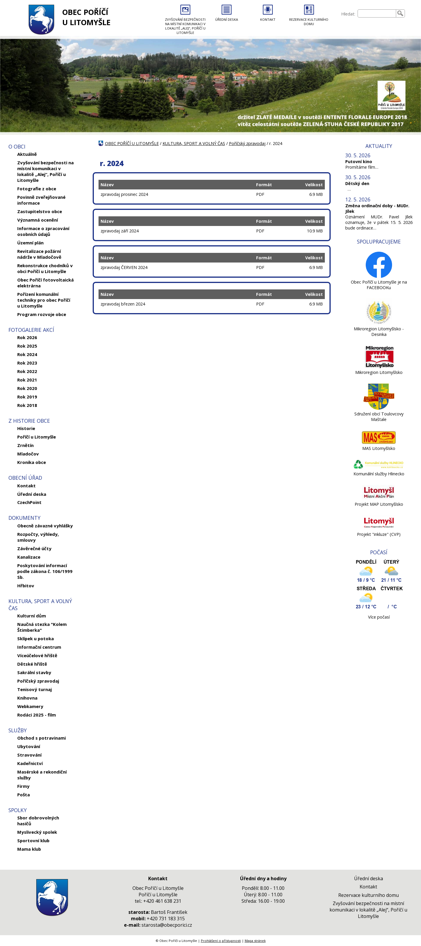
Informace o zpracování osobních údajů (43, 231)
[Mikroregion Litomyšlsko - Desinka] (379, 323)
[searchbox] (377, 13)
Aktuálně (27, 154)
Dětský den (357, 183)
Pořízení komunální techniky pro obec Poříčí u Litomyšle (43, 300)
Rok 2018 (27, 405)
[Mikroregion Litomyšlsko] (379, 367)
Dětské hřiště (32, 664)
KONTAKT (267, 19)
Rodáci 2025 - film (36, 715)
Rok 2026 (27, 337)
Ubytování (28, 746)
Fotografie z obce (36, 188)
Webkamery (30, 706)
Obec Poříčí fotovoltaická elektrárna (45, 283)
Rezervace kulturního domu (368, 895)
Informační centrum (39, 647)
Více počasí (379, 617)
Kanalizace (28, 557)
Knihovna (27, 698)
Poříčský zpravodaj (38, 681)
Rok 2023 (27, 363)
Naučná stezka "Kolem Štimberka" (42, 627)
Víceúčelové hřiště (37, 655)
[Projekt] (379, 528)
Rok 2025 (27, 346)
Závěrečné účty (34, 548)
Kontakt (26, 485)
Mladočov (28, 454)
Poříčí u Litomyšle (36, 437)
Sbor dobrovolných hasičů (38, 820)
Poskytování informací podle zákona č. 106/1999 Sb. (45, 571)
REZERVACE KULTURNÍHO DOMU (308, 21)
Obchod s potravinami (41, 738)
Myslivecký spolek (37, 832)
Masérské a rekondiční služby (42, 775)
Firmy (23, 786)
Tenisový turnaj (34, 689)
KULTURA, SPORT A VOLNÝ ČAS (194, 143)
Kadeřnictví (30, 763)
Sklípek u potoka (35, 638)
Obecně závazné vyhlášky (45, 526)
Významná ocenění (37, 220)
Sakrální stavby (34, 672)
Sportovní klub (33, 840)
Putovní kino (358, 161)
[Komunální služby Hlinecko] (378, 468)
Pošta (23, 794)
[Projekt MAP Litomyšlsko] (379, 498)
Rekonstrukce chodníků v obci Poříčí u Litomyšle (45, 268)
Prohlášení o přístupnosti (221, 940)
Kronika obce (31, 462)
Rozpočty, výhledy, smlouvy (38, 537)
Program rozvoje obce (41, 314)
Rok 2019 (27, 397)
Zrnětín (25, 445)
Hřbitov (25, 585)
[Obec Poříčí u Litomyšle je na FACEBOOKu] (379, 276)
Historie (26, 428)
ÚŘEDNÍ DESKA (226, 19)
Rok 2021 (27, 380)
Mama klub (29, 849)
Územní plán (30, 243)
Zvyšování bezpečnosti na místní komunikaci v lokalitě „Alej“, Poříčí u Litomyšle (45, 171)
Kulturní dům (31, 616)
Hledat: (348, 14)
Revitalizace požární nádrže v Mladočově (39, 254)
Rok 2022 (27, 371)
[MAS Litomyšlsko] (379, 443)
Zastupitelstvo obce (39, 211)
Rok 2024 (27, 354)
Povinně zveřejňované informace (41, 200)
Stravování (29, 755)
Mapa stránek (255, 940)
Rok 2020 (27, 388)
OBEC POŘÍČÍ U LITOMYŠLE (86, 17)
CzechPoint (29, 502)
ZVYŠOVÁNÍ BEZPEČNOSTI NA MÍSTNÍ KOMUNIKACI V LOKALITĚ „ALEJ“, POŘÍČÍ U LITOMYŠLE (185, 26)
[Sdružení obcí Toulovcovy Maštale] (378, 408)
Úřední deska (31, 494)
